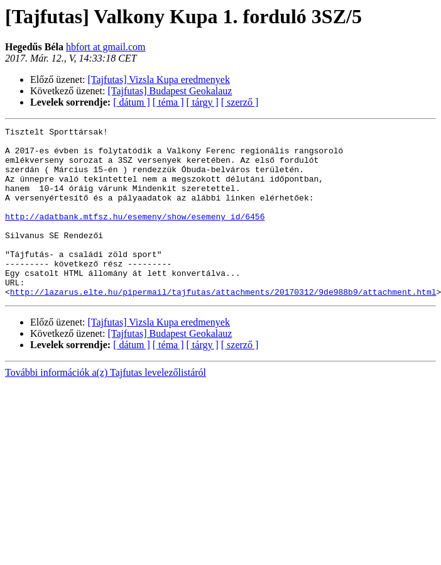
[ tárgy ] (203, 102)
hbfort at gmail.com (106, 46)
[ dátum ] (131, 102)
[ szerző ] (240, 102)
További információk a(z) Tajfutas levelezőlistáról (105, 406)
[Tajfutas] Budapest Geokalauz (170, 90)
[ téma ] (168, 102)
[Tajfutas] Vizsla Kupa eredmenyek (159, 79)
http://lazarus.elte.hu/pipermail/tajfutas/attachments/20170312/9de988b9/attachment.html (223, 325)
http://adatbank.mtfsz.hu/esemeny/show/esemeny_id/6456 (134, 235)
